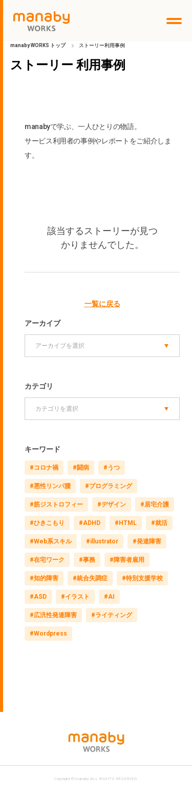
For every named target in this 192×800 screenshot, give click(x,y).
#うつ (111, 468)
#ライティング (111, 615)
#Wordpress (48, 633)
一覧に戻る (102, 304)
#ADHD (89, 523)
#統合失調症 (90, 578)
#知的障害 (44, 578)
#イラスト (75, 597)
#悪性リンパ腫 (50, 486)
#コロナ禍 (44, 468)
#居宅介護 (154, 504)
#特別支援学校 (142, 578)
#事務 (87, 560)
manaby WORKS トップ (38, 45)
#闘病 (81, 468)
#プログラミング (108, 486)
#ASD (38, 597)
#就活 (159, 523)
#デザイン (111, 504)
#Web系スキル (51, 541)
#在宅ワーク (47, 560)
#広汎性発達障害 (53, 615)
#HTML (126, 523)
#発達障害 (147, 541)
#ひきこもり (47, 523)
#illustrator (102, 541)
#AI (109, 597)
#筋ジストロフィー (56, 504)
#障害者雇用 (127, 560)
